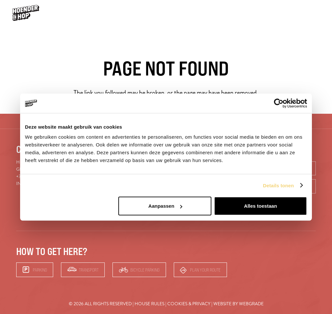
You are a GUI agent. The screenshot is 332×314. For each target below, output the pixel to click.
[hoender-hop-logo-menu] (25, 13)
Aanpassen (165, 206)
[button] (318, 13)
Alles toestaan (260, 206)
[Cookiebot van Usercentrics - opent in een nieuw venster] (278, 103)
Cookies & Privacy (188, 304)
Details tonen (278, 185)
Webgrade (251, 304)
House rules (149, 304)
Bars (298, 12)
